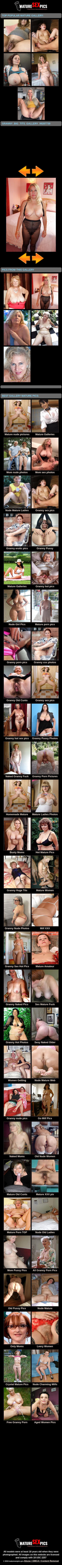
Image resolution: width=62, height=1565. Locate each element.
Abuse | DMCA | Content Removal (41, 1561)
